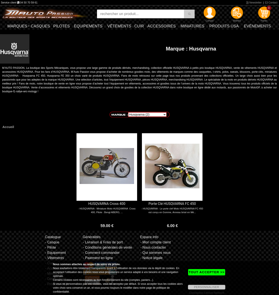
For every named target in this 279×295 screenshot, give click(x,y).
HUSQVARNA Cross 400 (106, 204)
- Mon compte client (155, 242)
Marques (17, 26)
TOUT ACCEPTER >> (207, 272)
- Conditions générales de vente (107, 247)
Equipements (88, 26)
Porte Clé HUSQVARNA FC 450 (172, 204)
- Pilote (50, 247)
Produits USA (224, 26)
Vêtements (119, 26)
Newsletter (254, 2)
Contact (271, 2)
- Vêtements (54, 258)
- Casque (52, 242)
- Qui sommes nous (155, 253)
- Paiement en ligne (98, 258)
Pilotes (61, 26)
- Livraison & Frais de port (103, 242)
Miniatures (192, 26)
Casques (40, 26)
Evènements (257, 26)
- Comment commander (101, 253)
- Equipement (55, 253)
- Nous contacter (153, 247)
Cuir (139, 26)
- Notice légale (151, 258)
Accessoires (161, 26)
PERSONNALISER (206, 287)
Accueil (8, 127)
